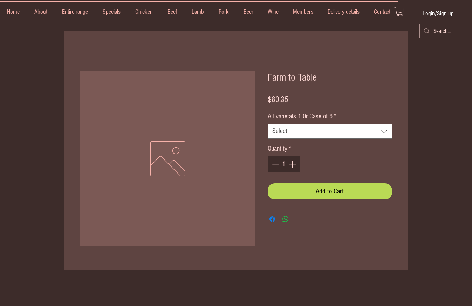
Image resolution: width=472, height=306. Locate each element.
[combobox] (330, 131)
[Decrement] (275, 164)
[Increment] (293, 164)
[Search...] (445, 31)
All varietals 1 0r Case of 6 (302, 116)
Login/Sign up (438, 13)
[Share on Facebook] (272, 219)
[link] (399, 11)
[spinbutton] (284, 164)
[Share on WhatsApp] (285, 219)
